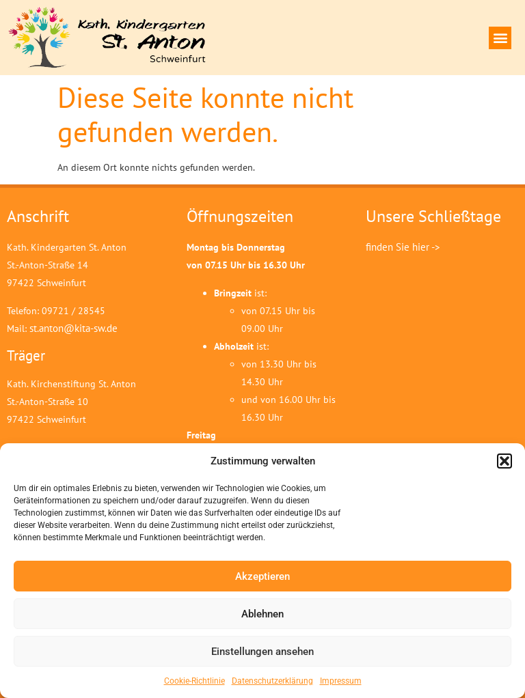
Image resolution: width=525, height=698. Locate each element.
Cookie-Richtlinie (194, 681)
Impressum (341, 681)
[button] (504, 461)
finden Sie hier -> (403, 246)
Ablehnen (262, 614)
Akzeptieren (262, 576)
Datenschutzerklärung (272, 681)
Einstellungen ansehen (262, 651)
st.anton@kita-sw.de (73, 328)
